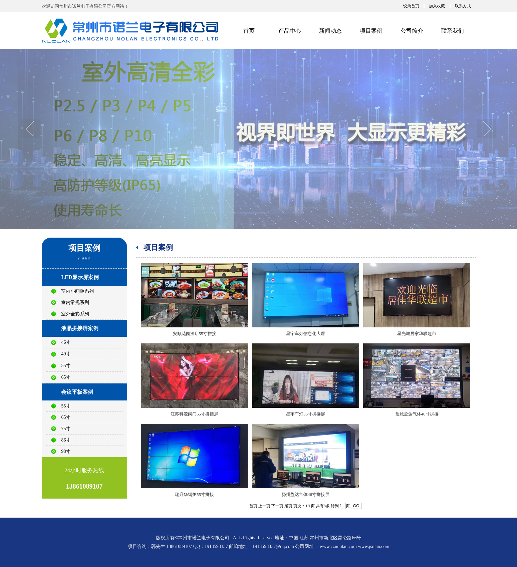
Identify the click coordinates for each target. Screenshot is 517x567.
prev (30, 129)
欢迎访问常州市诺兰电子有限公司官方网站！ (85, 6)
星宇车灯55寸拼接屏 (305, 413)
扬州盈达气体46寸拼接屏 (305, 494)
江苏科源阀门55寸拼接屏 (194, 413)
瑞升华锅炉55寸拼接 (194, 494)
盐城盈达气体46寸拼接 (417, 413)
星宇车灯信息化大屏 (305, 333)
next (486, 129)
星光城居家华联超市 (416, 333)
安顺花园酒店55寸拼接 (194, 333)
